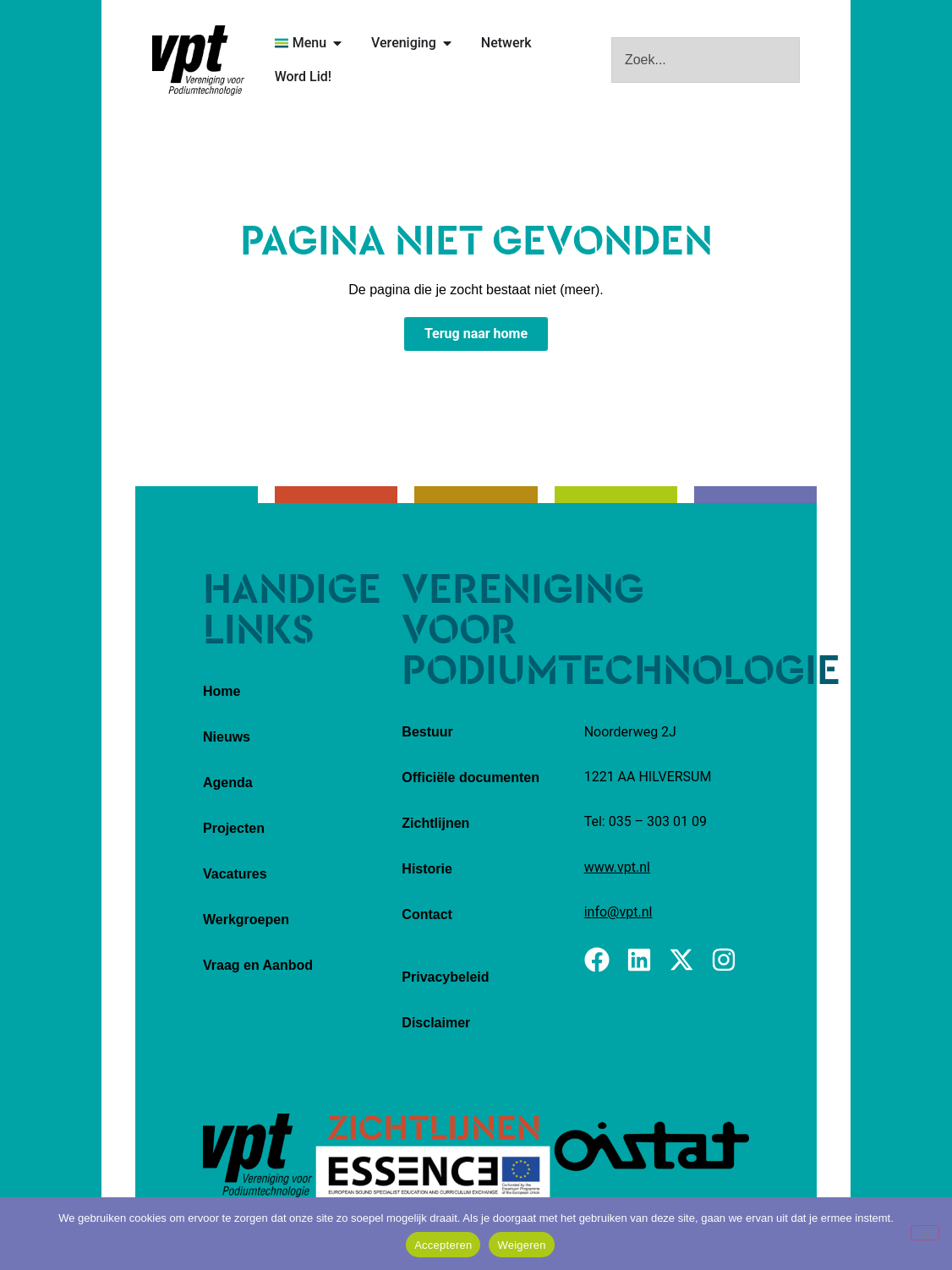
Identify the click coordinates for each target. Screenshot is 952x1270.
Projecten (234, 828)
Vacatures (235, 874)
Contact (427, 914)
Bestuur (427, 732)
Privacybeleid (445, 977)
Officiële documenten (470, 777)
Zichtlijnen (435, 823)
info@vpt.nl (618, 912)
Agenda (228, 782)
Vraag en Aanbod (258, 965)
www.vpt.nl (617, 867)
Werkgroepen (246, 919)
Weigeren (521, 1245)
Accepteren (443, 1245)
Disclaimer (436, 1022)
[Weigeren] (925, 1232)
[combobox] (705, 60)
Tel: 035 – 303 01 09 (645, 821)
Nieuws (226, 737)
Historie (427, 869)
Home (221, 691)
